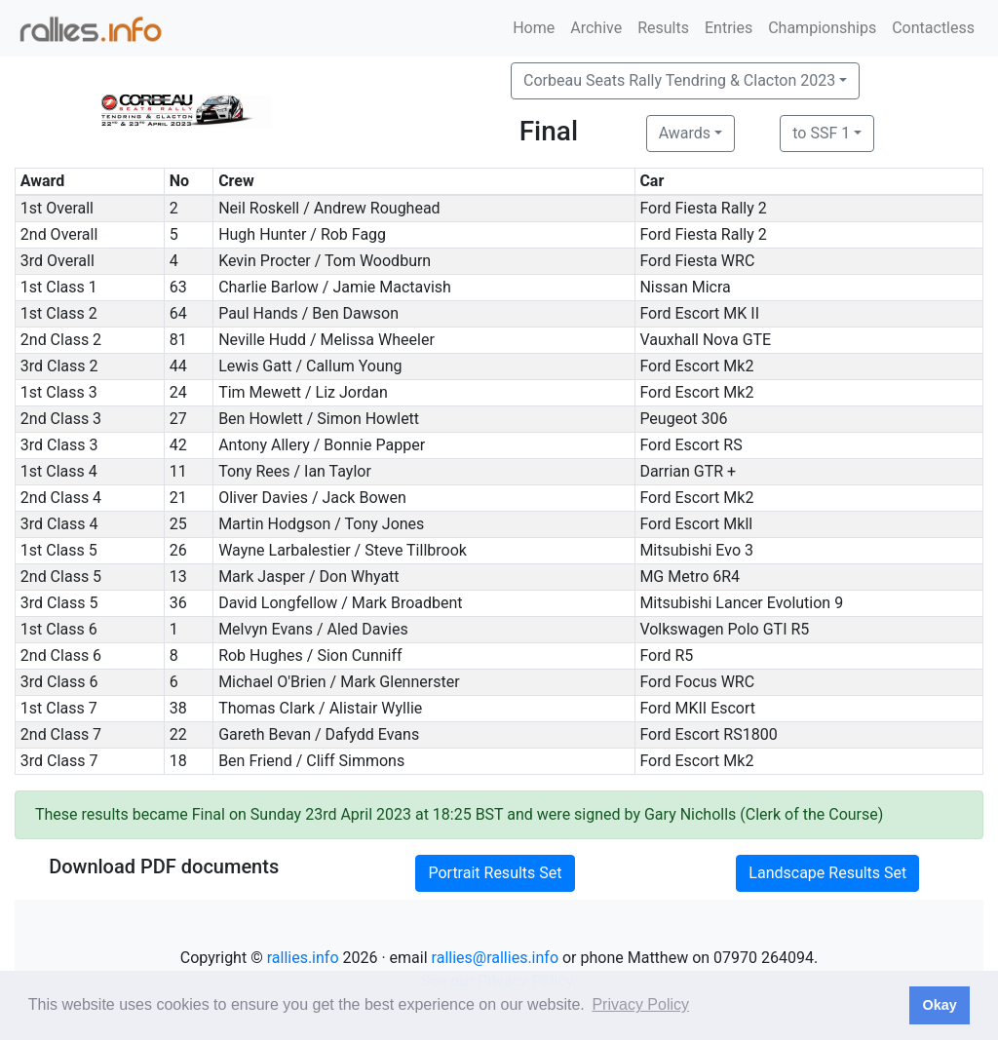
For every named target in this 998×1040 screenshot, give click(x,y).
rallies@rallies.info (495, 957)
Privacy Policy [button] (640, 1004)
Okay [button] (939, 1005)
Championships (822, 28)
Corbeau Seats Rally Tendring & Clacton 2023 (679, 80)
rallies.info (303, 957)
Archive (596, 28)
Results (663, 28)
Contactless (933, 28)
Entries (728, 28)
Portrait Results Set (494, 873)
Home (534, 28)
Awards (684, 133)
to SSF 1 (821, 133)
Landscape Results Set (827, 873)
